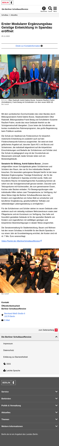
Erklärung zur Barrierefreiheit (15, 357)
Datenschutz (8, 350)
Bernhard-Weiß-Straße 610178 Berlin (14, 314)
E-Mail (7, 320)
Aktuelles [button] (5, 412)
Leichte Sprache (11, 371)
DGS (7, 364)
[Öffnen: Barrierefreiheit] (44, 9)
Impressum (8, 344)
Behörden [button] (6, 399)
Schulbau (4, 15)
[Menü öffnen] (55, 9)
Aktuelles (14, 15)
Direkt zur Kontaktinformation (29, 46)
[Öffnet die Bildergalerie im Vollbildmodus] (57, 294)
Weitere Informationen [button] (12, 426)
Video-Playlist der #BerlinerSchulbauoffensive (20, 241)
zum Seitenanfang (46, 330)
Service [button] (5, 392)
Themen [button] (5, 419)
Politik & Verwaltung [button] (11, 405)
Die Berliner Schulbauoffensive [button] (16, 337)
